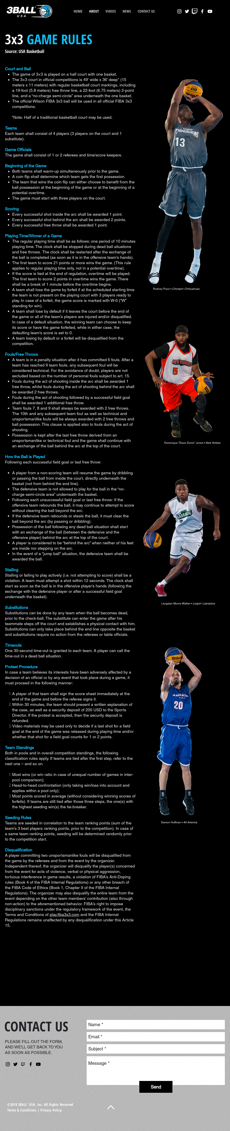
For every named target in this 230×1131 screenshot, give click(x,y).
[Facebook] (30, 1064)
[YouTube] (38, 1064)
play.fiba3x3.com (64, 914)
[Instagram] (8, 1064)
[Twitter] (15, 1064)
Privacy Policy (51, 1110)
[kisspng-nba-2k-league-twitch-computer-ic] (23, 1064)
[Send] (156, 1087)
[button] (126, 11)
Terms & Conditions (22, 1110)
